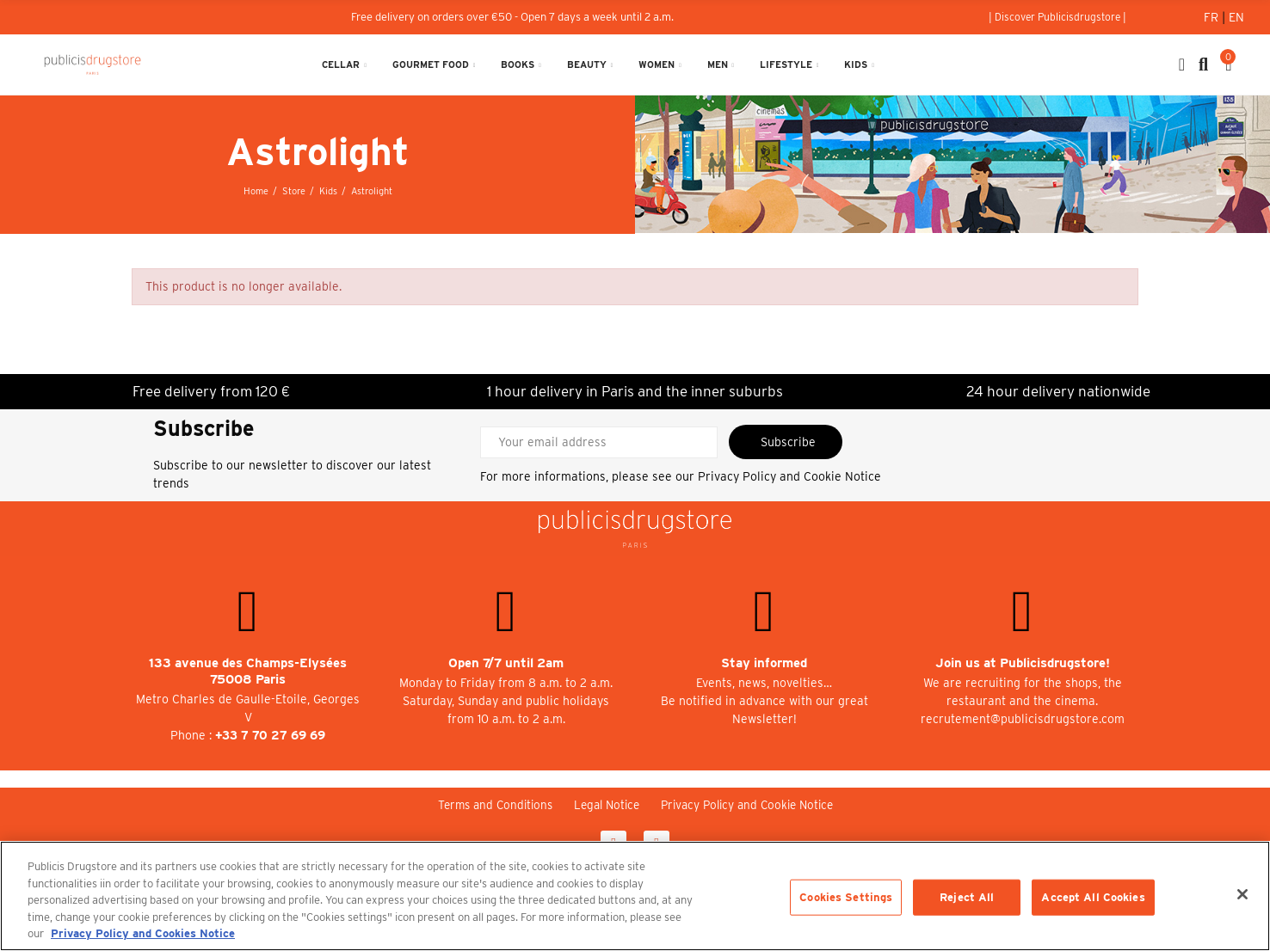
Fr (1213, 17)
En (1236, 17)
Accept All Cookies (1092, 897)
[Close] (1242, 894)
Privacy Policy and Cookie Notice (789, 476)
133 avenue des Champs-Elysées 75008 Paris (248, 671)
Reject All (967, 897)
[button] (1057, 17)
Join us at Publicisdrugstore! (1022, 663)
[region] (635, 896)
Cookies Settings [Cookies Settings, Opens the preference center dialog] (845, 897)
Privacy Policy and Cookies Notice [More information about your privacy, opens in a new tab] (143, 933)
